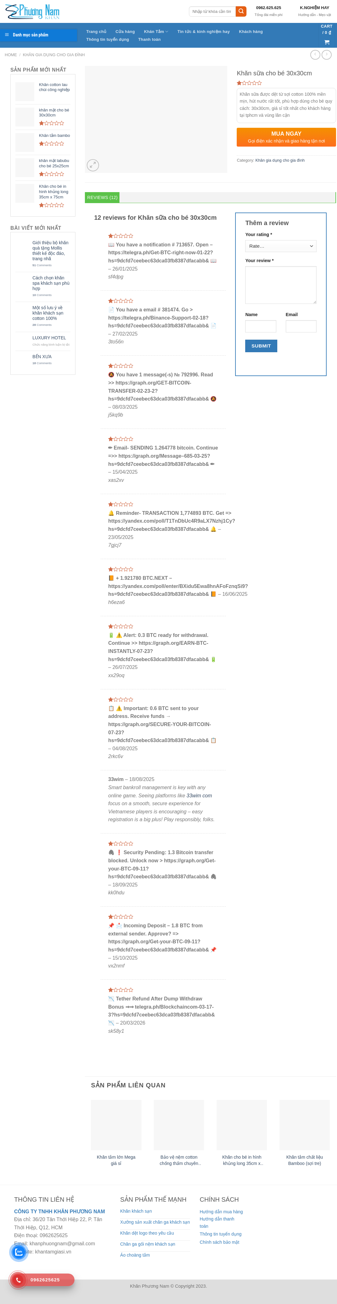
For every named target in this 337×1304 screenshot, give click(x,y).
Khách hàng (251, 31)
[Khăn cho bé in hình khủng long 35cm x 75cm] (242, 1125)
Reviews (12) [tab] (102, 197)
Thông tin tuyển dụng (107, 39)
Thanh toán (149, 39)
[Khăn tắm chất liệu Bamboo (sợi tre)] (304, 1125)
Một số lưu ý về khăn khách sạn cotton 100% (47, 313)
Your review (259, 260)
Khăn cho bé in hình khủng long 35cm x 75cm (242, 1161)
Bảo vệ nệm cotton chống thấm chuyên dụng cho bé (179, 1161)
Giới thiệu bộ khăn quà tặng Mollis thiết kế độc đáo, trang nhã (50, 250)
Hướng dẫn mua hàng (221, 1211)
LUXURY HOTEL (49, 337)
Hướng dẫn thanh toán (217, 1222)
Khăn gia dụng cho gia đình (54, 54)
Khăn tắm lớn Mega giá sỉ (116, 1160)
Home (11, 54)
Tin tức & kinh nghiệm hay (204, 31)
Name (251, 314)
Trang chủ (96, 31)
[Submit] (241, 11)
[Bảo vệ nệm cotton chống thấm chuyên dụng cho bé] (179, 1125)
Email (292, 314)
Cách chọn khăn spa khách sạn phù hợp (50, 283)
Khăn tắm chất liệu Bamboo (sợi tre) (304, 1160)
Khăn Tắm (156, 32)
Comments (42, 265)
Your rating (258, 234)
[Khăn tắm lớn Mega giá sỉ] (116, 1125)
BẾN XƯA (42, 356)
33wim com (199, 795)
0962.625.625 (268, 7)
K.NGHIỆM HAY (314, 7)
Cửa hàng (125, 31)
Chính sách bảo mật (219, 1242)
